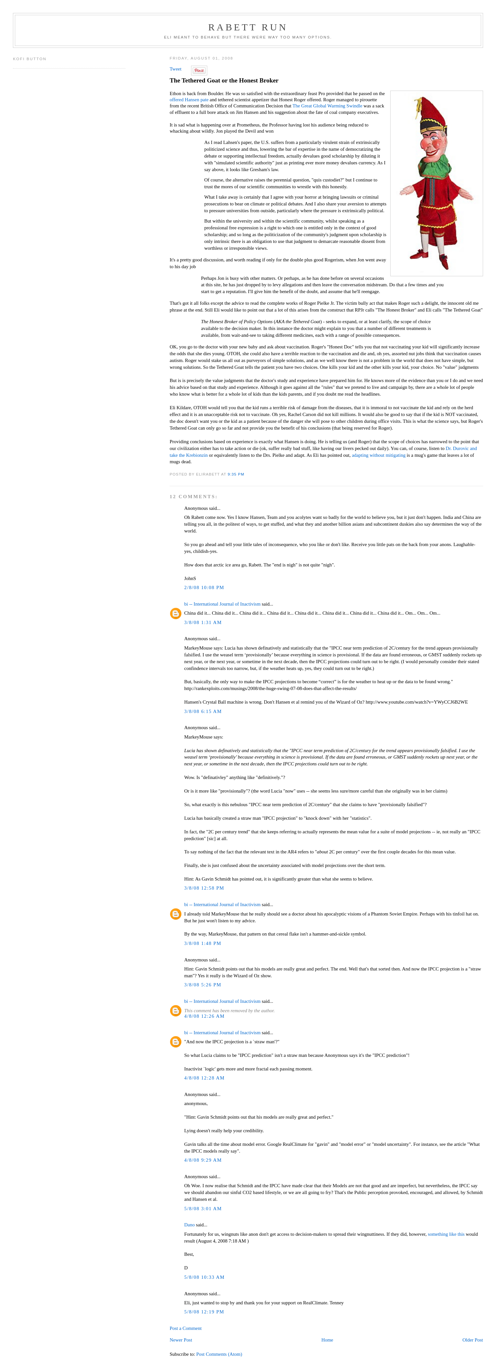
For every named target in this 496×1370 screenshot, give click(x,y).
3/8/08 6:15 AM (203, 711)
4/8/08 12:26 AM (204, 1016)
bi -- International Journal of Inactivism (222, 604)
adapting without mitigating (378, 455)
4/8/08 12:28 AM (204, 1077)
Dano (189, 1224)
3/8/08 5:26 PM (202, 984)
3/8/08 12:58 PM (204, 888)
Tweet (175, 68)
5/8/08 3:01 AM (203, 1208)
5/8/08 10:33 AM (204, 1277)
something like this (446, 1234)
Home (327, 1340)
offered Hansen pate (189, 99)
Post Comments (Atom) (219, 1354)
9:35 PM (236, 474)
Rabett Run (248, 27)
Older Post (472, 1340)
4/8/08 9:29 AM (203, 1160)
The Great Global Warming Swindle (327, 105)
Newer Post (181, 1340)
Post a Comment (186, 1328)
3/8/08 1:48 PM (202, 943)
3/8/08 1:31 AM (203, 622)
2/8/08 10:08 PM (204, 587)
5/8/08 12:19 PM (204, 1311)
